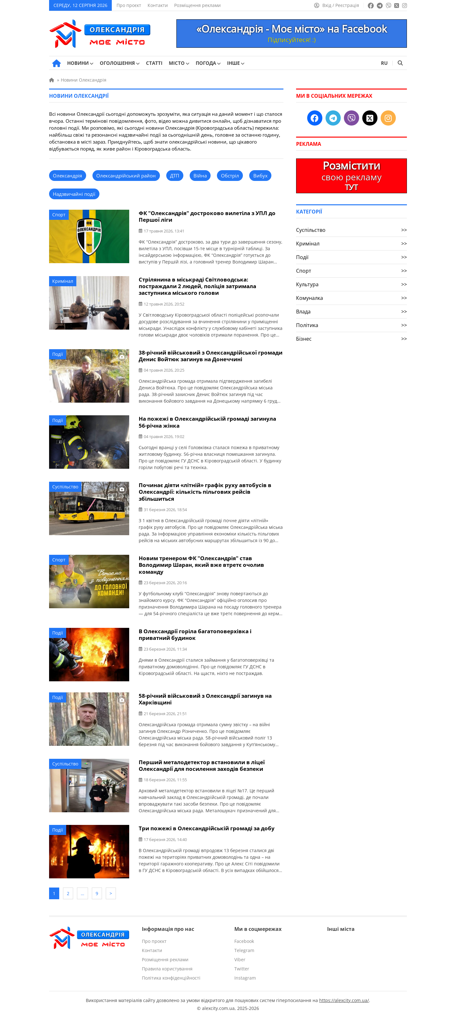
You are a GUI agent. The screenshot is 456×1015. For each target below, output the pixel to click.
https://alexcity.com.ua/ (344, 998)
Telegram (244, 948)
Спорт (59, 215)
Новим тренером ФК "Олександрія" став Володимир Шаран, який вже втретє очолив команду (201, 563)
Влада (351, 311)
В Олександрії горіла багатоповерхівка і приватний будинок (195, 633)
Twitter (241, 966)
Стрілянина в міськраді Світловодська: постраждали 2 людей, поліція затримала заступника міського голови (197, 285)
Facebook (244, 939)
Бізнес (351, 339)
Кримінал (62, 281)
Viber (239, 957)
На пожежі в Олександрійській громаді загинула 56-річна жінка (207, 421)
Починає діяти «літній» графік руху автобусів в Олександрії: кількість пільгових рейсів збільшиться (205, 490)
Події (57, 353)
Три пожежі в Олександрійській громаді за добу (207, 826)
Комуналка (351, 298)
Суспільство (65, 486)
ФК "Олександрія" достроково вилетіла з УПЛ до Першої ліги (207, 216)
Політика (351, 325)
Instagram (245, 975)
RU (384, 63)
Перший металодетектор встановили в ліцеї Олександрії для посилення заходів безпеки (202, 764)
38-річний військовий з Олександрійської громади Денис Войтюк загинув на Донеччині (210, 355)
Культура (351, 284)
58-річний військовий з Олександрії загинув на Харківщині (205, 697)
